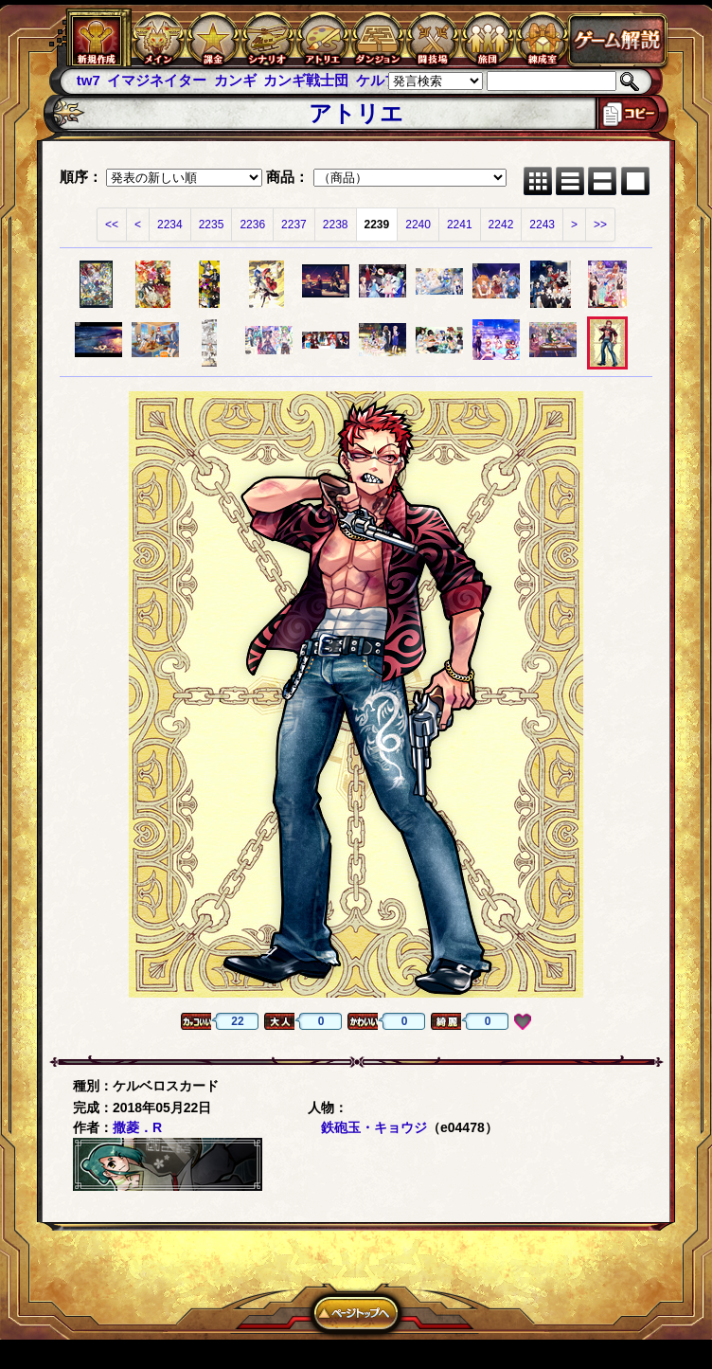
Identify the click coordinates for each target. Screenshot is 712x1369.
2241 (459, 224)
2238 (335, 224)
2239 (377, 224)
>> (600, 224)
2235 (211, 224)
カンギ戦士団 (305, 80)
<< (111, 224)
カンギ (235, 80)
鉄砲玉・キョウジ (374, 1127)
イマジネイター (156, 80)
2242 (501, 224)
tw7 (88, 80)
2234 (170, 224)
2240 (418, 224)
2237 (294, 224)
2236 (252, 224)
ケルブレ (384, 80)
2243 (542, 224)
